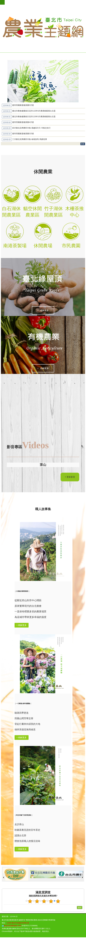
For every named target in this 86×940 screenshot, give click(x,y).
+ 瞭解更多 (43, 310)
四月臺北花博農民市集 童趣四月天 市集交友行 (26, 128)
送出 (74, 908)
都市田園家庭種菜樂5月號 (18, 105)
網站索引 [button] (2, 2)
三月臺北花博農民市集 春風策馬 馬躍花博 (24, 139)
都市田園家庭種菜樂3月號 (18, 133)
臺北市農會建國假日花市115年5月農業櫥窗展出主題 (28, 116)
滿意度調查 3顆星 (44, 902)
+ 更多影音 (70, 477)
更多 (82, 144)
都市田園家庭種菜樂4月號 (18, 122)
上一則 (3, 878)
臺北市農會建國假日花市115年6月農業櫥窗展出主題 (28, 111)
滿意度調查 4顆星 (51, 902)
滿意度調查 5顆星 (58, 902)
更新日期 (5, 917)
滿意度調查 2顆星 (37, 902)
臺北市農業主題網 (43, 27)
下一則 (82, 878)
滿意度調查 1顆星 (30, 902)
